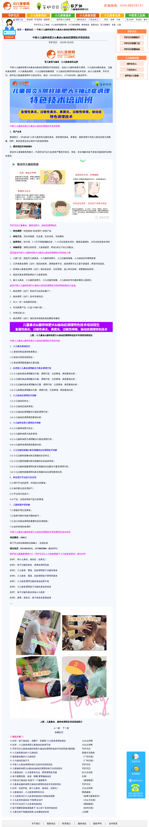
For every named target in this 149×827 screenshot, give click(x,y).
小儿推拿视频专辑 (59, 25)
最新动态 (95, 25)
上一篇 (57, 728)
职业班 (30, 19)
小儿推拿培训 (38, 15)
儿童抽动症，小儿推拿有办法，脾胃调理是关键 (34, 772)
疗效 (118, 20)
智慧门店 (19, 19)
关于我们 (36, 823)
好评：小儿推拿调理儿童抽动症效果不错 (31, 745)
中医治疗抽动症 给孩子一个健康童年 (29, 780)
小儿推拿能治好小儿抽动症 (25, 753)
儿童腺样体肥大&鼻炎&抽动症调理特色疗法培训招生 (37, 768)
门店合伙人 (93, 19)
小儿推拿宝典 (112, 15)
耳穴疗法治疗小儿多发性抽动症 (27, 804)
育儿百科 (130, 20)
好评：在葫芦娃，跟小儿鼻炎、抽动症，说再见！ (35, 788)
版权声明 (97, 823)
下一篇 (65, 728)
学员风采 (38, 19)
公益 (119, 25)
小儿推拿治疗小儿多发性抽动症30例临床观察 (33, 796)
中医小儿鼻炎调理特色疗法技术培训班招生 (32, 764)
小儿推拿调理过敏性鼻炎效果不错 (33, 581)
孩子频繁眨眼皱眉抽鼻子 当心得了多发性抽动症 (34, 808)
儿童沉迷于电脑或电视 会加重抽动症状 (30, 812)
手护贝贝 (13, 15)
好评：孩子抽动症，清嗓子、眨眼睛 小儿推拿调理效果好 (39, 741)
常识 (106, 19)
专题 (114, 25)
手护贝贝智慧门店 (132, 43)
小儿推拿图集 (74, 25)
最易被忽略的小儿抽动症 (24, 757)
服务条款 (82, 823)
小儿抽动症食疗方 (20, 760)
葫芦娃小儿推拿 (63, 19)
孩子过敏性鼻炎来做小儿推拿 (31, 592)
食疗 (145, 19)
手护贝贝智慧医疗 (132, 37)
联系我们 (66, 823)
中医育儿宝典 (137, 15)
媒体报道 (85, 25)
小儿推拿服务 (63, 15)
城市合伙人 (82, 19)
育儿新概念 (105, 25)
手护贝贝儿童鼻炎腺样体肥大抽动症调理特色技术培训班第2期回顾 (43, 749)
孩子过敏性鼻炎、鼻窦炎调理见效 (33, 565)
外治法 (139, 19)
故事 (112, 20)
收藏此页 (59, 732)
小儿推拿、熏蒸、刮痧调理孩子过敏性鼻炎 (37, 570)
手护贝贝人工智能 (41, 25)
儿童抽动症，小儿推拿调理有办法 (28, 792)
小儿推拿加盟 (87, 15)
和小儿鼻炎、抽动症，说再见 (31, 559)
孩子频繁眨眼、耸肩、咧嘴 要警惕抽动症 (31, 776)
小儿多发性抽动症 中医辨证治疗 (27, 800)
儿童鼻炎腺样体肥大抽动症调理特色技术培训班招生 (36, 784)
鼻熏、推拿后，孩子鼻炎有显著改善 (34, 598)
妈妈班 (47, 19)
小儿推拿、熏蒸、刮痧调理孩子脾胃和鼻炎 (37, 576)
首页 (19, 30)
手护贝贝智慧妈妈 (132, 49)
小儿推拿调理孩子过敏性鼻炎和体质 (34, 587)
